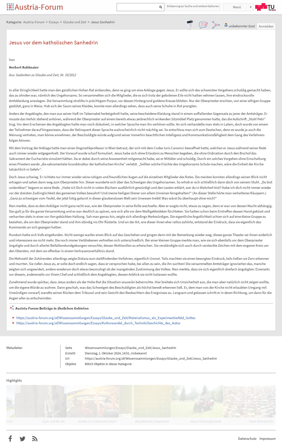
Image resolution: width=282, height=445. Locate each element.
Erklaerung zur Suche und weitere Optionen (193, 6)
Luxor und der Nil (53, 421)
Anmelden (266, 26)
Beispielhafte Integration (152, 421)
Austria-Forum (39, 7)
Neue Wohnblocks (261, 421)
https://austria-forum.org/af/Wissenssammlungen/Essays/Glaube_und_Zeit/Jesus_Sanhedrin (151, 358)
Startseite (10, 7)
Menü (237, 7)
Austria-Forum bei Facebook (10, 439)
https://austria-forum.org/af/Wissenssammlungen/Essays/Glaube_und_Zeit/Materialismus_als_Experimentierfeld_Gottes (105, 317)
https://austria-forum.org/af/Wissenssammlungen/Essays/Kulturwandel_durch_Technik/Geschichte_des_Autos (98, 323)
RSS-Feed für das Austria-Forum (35, 439)
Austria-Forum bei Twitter (22, 439)
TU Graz (265, 7)
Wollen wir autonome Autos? (97, 421)
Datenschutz (247, 438)
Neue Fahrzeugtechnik (205, 421)
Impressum (267, 438)
